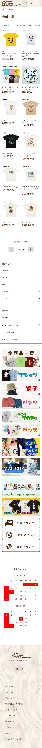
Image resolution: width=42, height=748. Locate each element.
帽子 (3, 284)
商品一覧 (11, 9)
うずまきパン (7, 120)
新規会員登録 (9, 721)
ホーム (4, 9)
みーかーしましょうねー (10, 325)
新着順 (37, 25)
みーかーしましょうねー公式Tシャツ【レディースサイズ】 (30, 53)
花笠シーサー (27, 222)
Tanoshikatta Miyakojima (10, 187)
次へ (30, 249)
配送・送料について (11, 686)
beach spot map (7, 153)
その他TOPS (6, 291)
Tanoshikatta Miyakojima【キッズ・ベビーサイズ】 (30, 189)
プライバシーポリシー (12, 710)
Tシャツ (5, 270)
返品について (9, 698)
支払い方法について (11, 692)
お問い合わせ (9, 733)
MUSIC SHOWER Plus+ (10, 340)
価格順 (30, 25)
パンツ (4, 277)
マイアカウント (9, 716)
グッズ (4, 298)
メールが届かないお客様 (13, 739)
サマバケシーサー (8, 222)
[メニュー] (38, 3)
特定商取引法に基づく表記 (13, 704)
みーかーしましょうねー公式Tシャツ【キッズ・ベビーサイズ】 (10, 53)
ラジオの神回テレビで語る (11, 332)
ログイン (7, 727)
